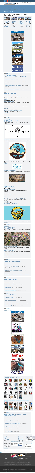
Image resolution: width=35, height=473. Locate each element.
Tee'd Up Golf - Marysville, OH (8, 254)
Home (22, 2)
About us (17, 7)
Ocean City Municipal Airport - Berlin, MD (10, 170)
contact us (8, 467)
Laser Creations (21, 5)
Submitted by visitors (28, 26)
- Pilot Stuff (17, 9)
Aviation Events (12, 5)
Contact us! (24, 7)
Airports (25, 5)
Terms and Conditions (26, 2)
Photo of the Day (13, 7)
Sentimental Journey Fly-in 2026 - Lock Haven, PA (11, 203)
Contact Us (30, 2)
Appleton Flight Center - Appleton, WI (9, 250)
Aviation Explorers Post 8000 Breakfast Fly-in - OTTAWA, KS (13, 110)
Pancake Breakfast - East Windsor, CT (10, 101)
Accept (1, 452)
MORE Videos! (11, 9)
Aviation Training (23, 9)
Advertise (20, 7)
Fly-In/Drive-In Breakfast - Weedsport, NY (10, 189)
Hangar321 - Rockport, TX (8, 160)
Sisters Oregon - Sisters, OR (8, 228)
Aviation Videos (6, 9)
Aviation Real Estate (7, 7)
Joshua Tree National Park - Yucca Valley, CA (11, 139)
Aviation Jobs (16, 5)
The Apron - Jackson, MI (8, 121)
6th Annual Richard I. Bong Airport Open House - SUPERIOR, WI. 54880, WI (15, 198)
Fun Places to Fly (6, 5)
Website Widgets (6, 11)
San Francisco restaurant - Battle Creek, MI (10, 246)
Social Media (12, 11)
